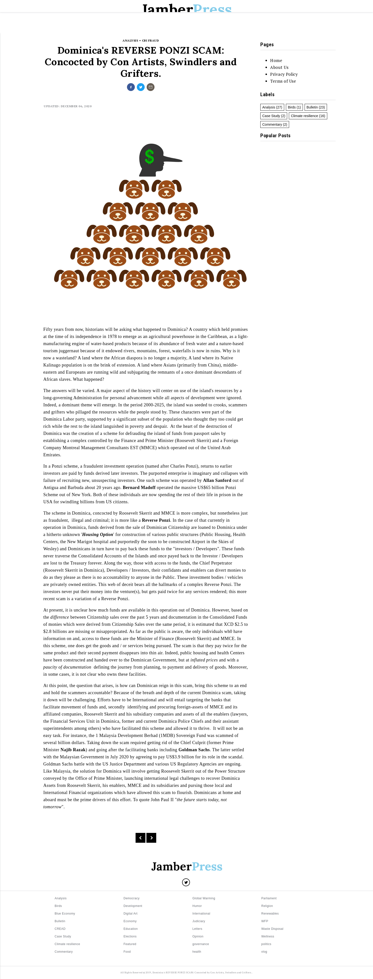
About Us (279, 67)
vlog (264, 951)
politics (266, 944)
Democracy (132, 898)
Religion (267, 906)
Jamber (186, 9)
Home (117, 27)
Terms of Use (283, 81)
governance (200, 944)
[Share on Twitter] (186, 882)
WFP (264, 921)
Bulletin (166, 27)
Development (133, 906)
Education (223, 27)
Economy (130, 921)
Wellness (267, 936)
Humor (197, 906)
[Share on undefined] (151, 87)
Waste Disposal (272, 929)
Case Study (271, 116)
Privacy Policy (284, 74)
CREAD (60, 929)
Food (127, 951)
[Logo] (186, 867)
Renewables (270, 913)
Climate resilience (304, 116)
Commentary (272, 124)
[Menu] (40, 27)
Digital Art (131, 913)
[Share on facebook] (131, 87)
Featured (130, 944)
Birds (292, 107)
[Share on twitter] (141, 87)
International (201, 913)
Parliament (269, 898)
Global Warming (203, 898)
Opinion (197, 936)
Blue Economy (65, 913)
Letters (140, 27)
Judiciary (198, 921)
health (196, 951)
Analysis (268, 107)
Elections (194, 27)
